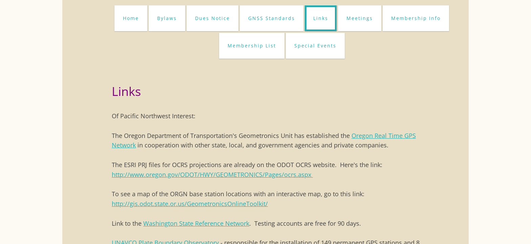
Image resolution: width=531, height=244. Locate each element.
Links (320, 18)
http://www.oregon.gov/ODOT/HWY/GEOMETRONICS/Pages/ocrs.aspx (212, 174)
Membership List (252, 45)
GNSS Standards (271, 18)
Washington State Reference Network (196, 223)
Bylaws (167, 18)
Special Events (315, 45)
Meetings (359, 18)
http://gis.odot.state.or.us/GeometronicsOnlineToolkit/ (190, 204)
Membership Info (416, 18)
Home (131, 18)
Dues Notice (212, 18)
